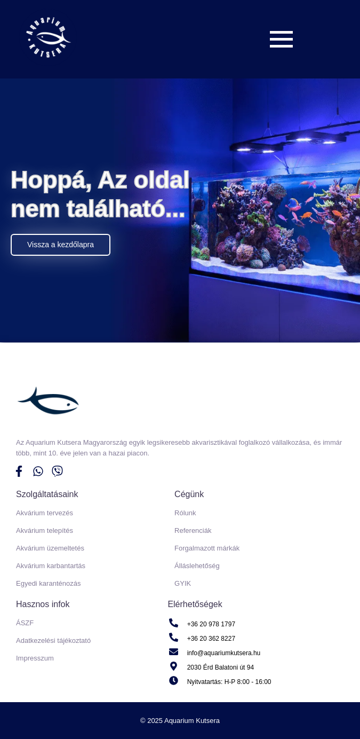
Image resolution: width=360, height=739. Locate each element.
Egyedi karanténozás (48, 583)
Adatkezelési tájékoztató (53, 640)
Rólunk (185, 513)
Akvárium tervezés (44, 513)
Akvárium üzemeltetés (50, 548)
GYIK (182, 583)
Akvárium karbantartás (50, 566)
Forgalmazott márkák (206, 548)
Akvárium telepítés (44, 530)
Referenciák (192, 530)
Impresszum (35, 658)
